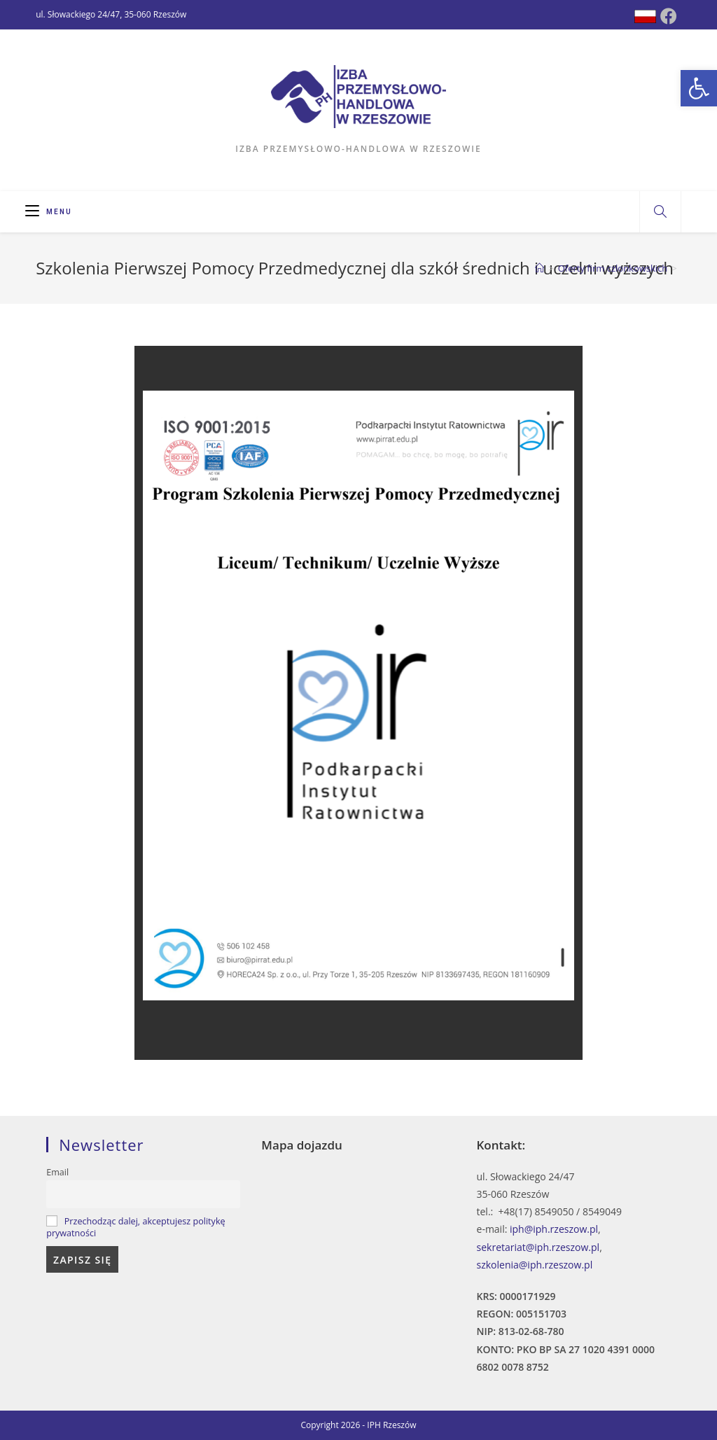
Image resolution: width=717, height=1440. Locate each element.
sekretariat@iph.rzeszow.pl (538, 1247)
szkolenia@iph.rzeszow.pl (535, 1264)
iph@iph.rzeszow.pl (554, 1229)
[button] (699, 88)
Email (57, 1172)
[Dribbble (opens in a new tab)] (645, 16)
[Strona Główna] (539, 268)
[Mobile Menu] (48, 212)
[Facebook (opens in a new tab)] (668, 16)
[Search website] (660, 212)
